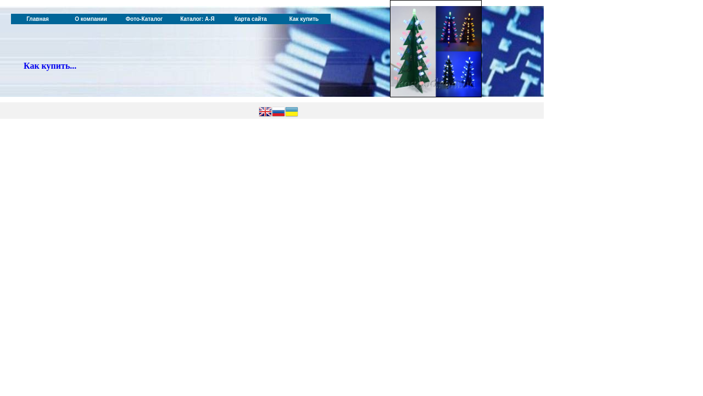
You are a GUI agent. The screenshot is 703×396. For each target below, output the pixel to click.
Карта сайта (251, 19)
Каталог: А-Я (197, 19)
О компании (91, 19)
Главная (37, 19)
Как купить (304, 19)
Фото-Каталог (144, 19)
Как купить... (50, 65)
